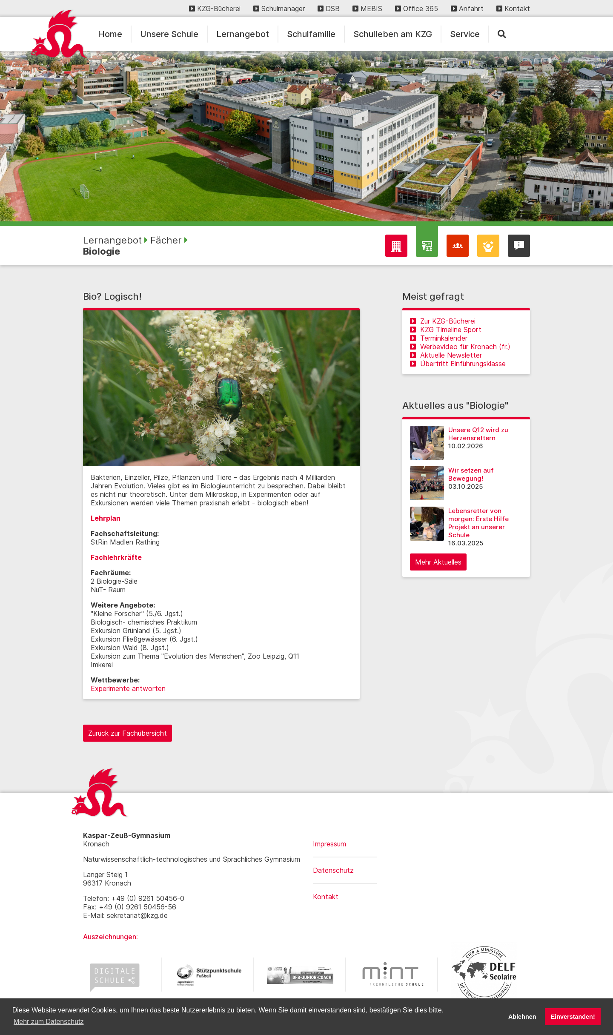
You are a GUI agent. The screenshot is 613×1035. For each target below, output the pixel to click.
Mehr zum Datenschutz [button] (49, 1021)
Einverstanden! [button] (573, 1016)
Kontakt (513, 8)
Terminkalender (438, 338)
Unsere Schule (169, 34)
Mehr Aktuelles (438, 562)
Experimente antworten (128, 688)
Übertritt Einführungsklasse (458, 363)
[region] (306, 136)
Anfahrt (467, 8)
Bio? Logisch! (112, 296)
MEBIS (367, 8)
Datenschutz (333, 870)
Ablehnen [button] (522, 1016)
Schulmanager (279, 8)
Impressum (329, 844)
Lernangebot (242, 34)
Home (110, 34)
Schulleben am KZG (392, 34)
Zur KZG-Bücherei (443, 321)
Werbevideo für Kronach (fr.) (460, 346)
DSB (329, 8)
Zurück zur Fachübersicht (127, 733)
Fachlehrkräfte (116, 557)
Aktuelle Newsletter (446, 355)
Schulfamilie (311, 34)
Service (465, 34)
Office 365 (416, 8)
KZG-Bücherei (215, 8)
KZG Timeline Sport (445, 329)
